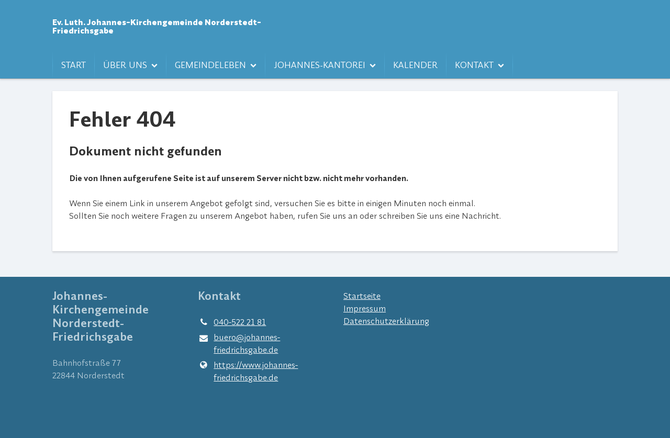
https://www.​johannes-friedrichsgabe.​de (248, 371)
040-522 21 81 (232, 322)
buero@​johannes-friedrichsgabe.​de (239, 344)
